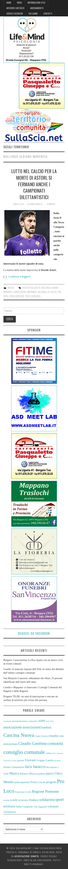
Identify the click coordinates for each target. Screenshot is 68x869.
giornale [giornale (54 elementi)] (20, 760)
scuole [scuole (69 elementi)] (13, 799)
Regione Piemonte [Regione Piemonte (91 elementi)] (45, 791)
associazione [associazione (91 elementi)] (12, 727)
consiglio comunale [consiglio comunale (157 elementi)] (24, 752)
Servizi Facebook (14, 13)
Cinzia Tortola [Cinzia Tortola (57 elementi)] (41, 736)
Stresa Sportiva (16, 296)
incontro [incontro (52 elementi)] (57, 760)
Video (19, 2)
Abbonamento (37, 8)
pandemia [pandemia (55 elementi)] (41, 774)
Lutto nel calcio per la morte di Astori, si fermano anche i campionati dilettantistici (34, 184)
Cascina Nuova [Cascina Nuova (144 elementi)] (18, 735)
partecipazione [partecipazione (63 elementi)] (22, 782)
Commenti (51, 204)
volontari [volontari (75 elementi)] (53, 806)
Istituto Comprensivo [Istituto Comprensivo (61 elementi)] (13, 767)
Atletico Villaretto (31, 287)
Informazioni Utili (36, 2)
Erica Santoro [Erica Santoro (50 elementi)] (58, 753)
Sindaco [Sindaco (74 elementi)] (34, 800)
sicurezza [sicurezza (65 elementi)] (23, 800)
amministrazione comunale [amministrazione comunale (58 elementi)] (24, 721)
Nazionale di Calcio (47, 292)
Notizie (11, 287)
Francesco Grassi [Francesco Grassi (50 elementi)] (10, 761)
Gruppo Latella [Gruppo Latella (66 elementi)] (44, 760)
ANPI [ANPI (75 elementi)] (41, 721)
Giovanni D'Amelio (35, 204)
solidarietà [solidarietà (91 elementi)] (47, 800)
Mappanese (32, 292)
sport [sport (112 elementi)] (59, 799)
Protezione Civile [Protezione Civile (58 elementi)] (23, 792)
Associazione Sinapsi (27, 856)
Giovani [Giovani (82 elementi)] (30, 760)
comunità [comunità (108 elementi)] (55, 743)
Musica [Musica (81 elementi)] (14, 773)
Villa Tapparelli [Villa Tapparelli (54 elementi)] (40, 806)
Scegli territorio (16, 147)
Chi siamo (33, 13)
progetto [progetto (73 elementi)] (51, 782)
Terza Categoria (32, 296)
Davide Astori (20, 292)
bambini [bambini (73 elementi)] (46, 727)
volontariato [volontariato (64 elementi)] (9, 811)
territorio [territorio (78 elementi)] (9, 806)
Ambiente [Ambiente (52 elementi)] (7, 721)
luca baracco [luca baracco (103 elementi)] (35, 766)
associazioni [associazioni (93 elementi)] (31, 727)
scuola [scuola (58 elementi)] (6, 800)
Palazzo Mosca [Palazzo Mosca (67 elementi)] (28, 773)
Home (8, 2)
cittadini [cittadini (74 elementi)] (53, 736)
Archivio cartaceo (15, 8)
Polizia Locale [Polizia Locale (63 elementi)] (38, 782)
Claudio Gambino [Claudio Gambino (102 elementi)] (32, 743)
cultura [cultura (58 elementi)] (49, 753)
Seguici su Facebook (34, 633)
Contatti (47, 13)
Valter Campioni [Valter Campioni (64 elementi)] (24, 806)
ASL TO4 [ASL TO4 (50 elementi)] (49, 721)
